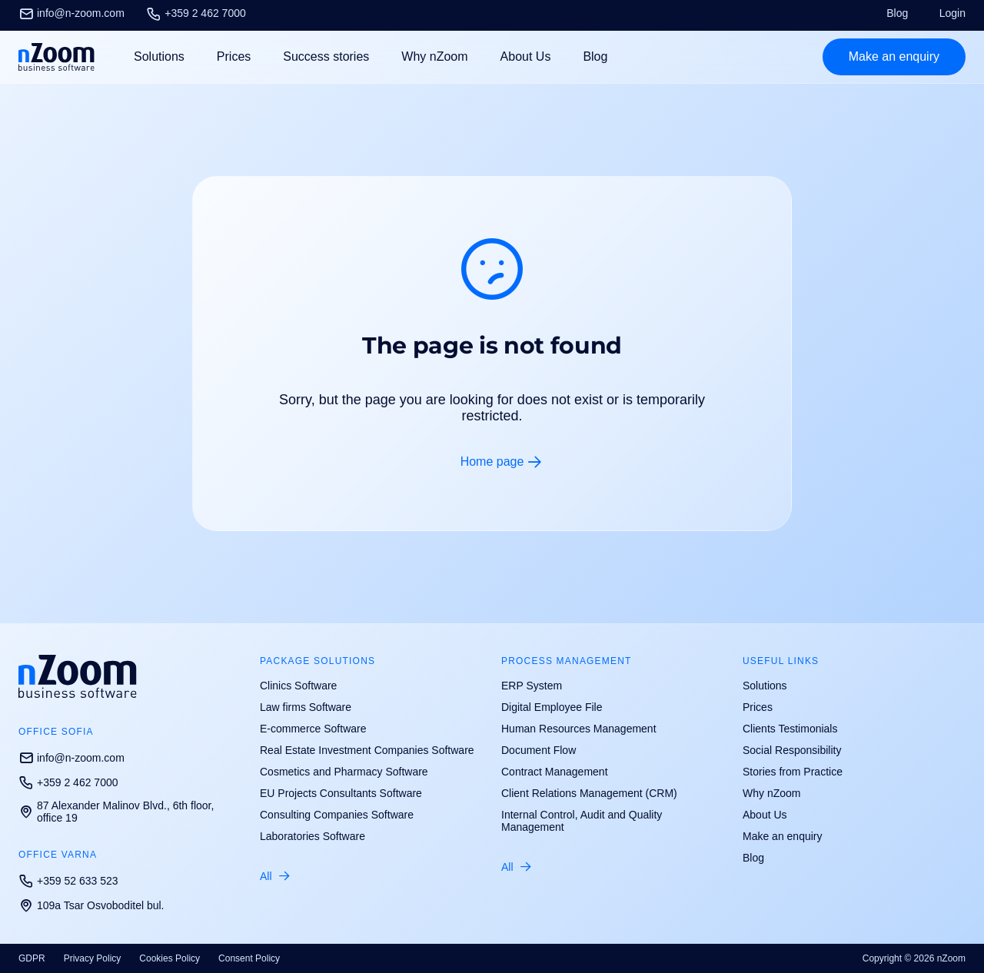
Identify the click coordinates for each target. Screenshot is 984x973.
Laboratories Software (312, 836)
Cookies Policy (169, 958)
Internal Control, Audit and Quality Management (581, 821)
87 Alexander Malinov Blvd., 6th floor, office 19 (116, 811)
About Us (525, 56)
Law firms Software (305, 707)
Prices (234, 56)
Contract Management (554, 771)
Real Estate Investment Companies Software (367, 750)
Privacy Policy (92, 958)
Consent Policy (249, 958)
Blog (897, 13)
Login (952, 13)
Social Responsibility (792, 750)
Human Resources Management (579, 728)
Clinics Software (298, 685)
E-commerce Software (313, 728)
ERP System (531, 685)
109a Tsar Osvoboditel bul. (91, 905)
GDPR (31, 958)
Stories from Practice (793, 771)
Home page (492, 461)
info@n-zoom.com (71, 13)
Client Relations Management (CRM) (589, 793)
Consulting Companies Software (337, 815)
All (266, 876)
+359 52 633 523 (68, 880)
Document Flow (538, 750)
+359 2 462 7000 (196, 13)
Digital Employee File (552, 707)
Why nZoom (434, 56)
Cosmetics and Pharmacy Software (344, 771)
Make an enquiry (783, 836)
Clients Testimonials (790, 728)
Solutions (765, 685)
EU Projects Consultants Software (341, 793)
